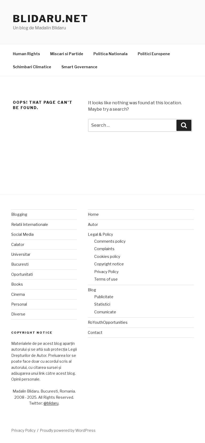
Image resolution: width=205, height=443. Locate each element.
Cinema (18, 294)
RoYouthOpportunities (108, 322)
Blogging (19, 214)
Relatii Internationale (29, 224)
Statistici (102, 304)
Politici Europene (154, 53)
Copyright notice (109, 264)
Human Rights (26, 53)
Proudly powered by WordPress (68, 430)
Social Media (22, 234)
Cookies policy (107, 256)
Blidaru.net (50, 19)
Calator (17, 244)
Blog (92, 290)
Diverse (18, 314)
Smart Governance (79, 67)
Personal (19, 304)
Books (17, 284)
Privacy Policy (106, 271)
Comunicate (105, 312)
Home (93, 214)
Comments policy (109, 241)
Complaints (104, 248)
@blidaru (51, 403)
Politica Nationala (110, 53)
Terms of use (106, 279)
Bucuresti (20, 264)
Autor (93, 224)
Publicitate (103, 296)
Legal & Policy (100, 234)
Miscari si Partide (66, 53)
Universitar (20, 254)
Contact (95, 332)
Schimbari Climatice (32, 67)
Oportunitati (22, 274)
